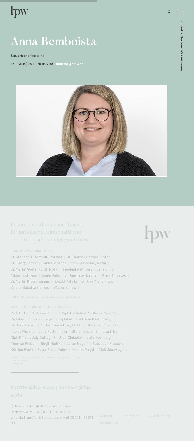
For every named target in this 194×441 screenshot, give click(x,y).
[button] (170, 12)
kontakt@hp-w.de (69, 64)
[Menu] (180, 11)
